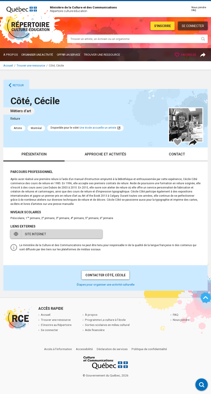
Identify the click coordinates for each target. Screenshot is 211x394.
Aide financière (95, 330)
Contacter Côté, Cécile (105, 275)
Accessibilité (84, 349)
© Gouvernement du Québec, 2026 (105, 375)
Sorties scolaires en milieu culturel (107, 325)
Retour (18, 85)
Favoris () (185, 54)
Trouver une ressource (102, 54)
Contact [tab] (177, 154)
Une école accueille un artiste (97, 127)
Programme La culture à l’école (105, 319)
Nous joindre (198, 7)
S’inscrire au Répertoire (56, 325)
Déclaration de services (112, 349)
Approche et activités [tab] (105, 154)
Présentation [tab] (34, 154)
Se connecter (193, 26)
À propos (10, 54)
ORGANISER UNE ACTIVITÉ (37, 54)
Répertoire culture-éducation (68, 11)
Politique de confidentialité (149, 349)
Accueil (8, 65)
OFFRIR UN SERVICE (68, 54)
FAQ (193, 10)
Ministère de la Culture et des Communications (83, 7)
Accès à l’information (58, 349)
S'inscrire (162, 26)
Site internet (35, 234)
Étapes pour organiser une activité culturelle (105, 284)
